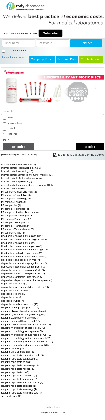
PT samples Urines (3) (13, 232)
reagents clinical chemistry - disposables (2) (24, 311)
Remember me (19, 50)
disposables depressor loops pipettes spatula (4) (26, 280)
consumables (12, 123)
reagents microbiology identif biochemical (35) (25, 345)
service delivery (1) (11, 396)
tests (8, 118)
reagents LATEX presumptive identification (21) (26, 324)
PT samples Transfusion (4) (15, 225)
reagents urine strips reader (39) (18, 351)
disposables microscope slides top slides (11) (25, 287)
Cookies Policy (52, 407)
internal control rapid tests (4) (16, 181)
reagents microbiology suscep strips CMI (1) (24, 331)
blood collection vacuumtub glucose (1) (21, 246)
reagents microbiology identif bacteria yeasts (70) (27, 341)
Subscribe (50, 33)
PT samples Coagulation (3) (16, 195)
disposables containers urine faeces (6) (21, 277)
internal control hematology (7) (17, 171)
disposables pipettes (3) (13, 294)
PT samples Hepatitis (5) (14, 202)
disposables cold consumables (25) (19, 304)
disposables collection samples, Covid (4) (23, 270)
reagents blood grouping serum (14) (20, 307)
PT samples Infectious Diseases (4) (20, 212)
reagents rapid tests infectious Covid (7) (22, 382)
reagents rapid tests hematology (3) (20, 365)
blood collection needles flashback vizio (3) (23, 256)
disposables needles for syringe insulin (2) (23, 266)
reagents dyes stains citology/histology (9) (23, 314)
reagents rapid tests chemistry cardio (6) (22, 355)
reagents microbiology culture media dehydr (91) (26, 334)
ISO (63, 155)
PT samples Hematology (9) (16, 198)
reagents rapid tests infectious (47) (19, 379)
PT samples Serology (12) (15, 222)
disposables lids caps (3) (14, 283)
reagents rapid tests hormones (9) (19, 375)
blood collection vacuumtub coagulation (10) (24, 239)
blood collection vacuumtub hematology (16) (24, 249)
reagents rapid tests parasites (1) (18, 385)
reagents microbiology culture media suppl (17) (26, 338)
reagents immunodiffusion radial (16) (20, 321)
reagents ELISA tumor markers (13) (20, 317)
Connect (86, 43)
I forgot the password (13, 57)
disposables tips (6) (11, 297)
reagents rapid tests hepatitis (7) (18, 369)
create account (91, 59)
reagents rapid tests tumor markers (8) (21, 392)
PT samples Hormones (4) (15, 209)
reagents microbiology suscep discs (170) (23, 328)
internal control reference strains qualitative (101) (27, 185)
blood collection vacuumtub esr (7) (19, 243)
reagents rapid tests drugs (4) (16, 362)
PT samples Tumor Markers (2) (17, 229)
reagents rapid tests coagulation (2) (19, 358)
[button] (9, 86)
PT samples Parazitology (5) (16, 219)
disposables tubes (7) (12, 300)
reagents (10, 134)
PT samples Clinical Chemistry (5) (19, 191)
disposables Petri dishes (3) (15, 290)
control (9, 129)
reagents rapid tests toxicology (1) (19, 389)
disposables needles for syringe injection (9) (24, 263)
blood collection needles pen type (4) (20, 259)
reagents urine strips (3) (13, 348)
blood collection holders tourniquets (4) (21, 253)
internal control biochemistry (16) (18, 164)
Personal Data (67, 59)
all (6, 139)
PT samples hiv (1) (11, 205)
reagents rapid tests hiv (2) (15, 372)
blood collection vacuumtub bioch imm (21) (23, 236)
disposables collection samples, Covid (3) (23, 273)
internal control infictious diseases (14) (21, 178)
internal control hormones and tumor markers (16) (27, 174)
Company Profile (42, 59)
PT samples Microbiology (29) (16, 215)
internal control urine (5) (13, 188)
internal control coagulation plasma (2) (21, 168)
